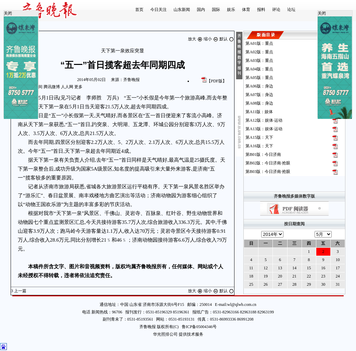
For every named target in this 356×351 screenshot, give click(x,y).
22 (309, 276)
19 (266, 276)
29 (309, 284)
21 (294, 276)
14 (294, 268)
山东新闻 (182, 9)
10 (337, 259)
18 (251, 276)
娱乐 (231, 9)
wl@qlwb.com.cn (241, 304)
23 (323, 276)
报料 (261, 9)
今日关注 (158, 9)
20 (280, 276)
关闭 (8, 13)
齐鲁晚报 (131, 79)
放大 (196, 39)
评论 (276, 9)
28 (294, 284)
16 (323, 268)
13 (280, 268)
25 (251, 284)
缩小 (211, 39)
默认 (226, 39)
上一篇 (19, 290)
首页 (139, 9)
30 (323, 284)
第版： (259, 43)
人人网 (67, 86)
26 (266, 284)
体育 (246, 9)
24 (337, 276)
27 (280, 284)
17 (337, 268)
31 (337, 284)
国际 (216, 9)
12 (266, 268)
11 (251, 268)
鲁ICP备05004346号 (198, 326)
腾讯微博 (51, 86)
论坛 (291, 9)
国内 (201, 9)
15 (309, 268)
